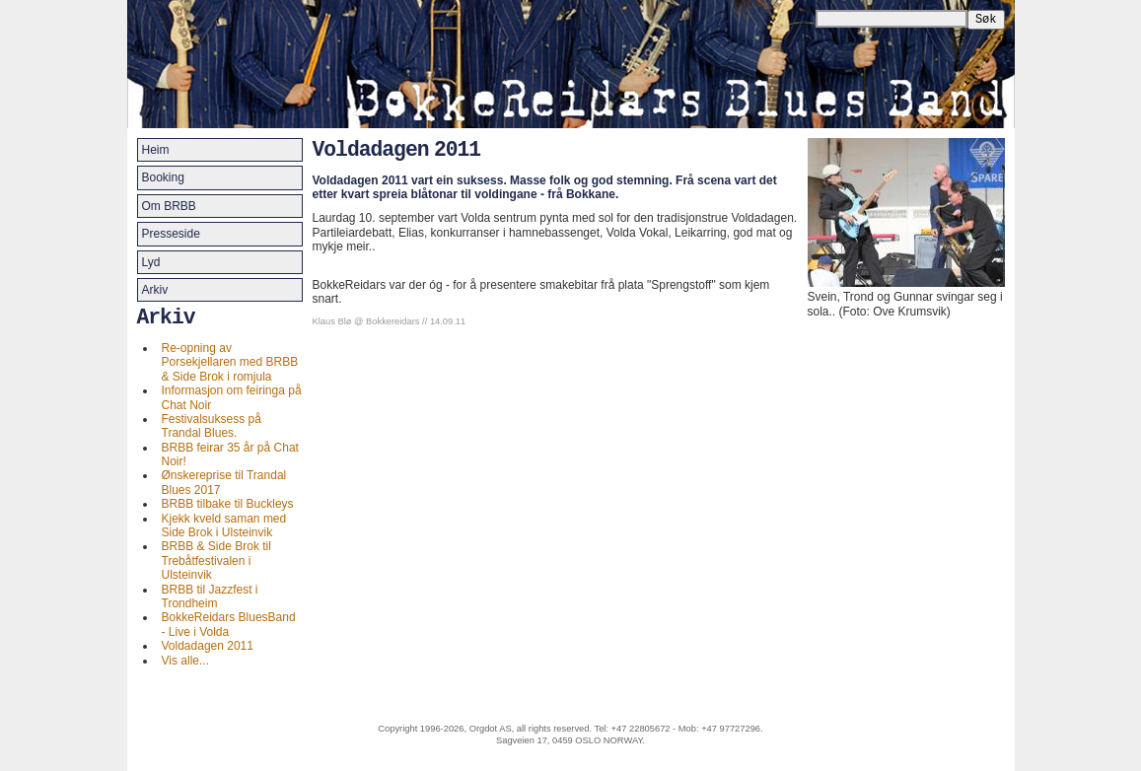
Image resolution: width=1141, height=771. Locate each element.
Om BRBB (169, 206)
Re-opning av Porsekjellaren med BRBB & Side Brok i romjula (230, 362)
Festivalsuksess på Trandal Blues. (211, 426)
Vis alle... (185, 660)
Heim (156, 150)
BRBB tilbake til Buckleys (228, 504)
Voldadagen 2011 (207, 646)
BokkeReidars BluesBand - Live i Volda (229, 624)
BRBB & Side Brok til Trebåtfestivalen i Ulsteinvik (216, 560)
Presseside (171, 234)
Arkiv (155, 290)
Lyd (151, 262)
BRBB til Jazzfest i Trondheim (210, 596)
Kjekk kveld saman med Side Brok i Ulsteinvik (224, 525)
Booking (163, 177)
